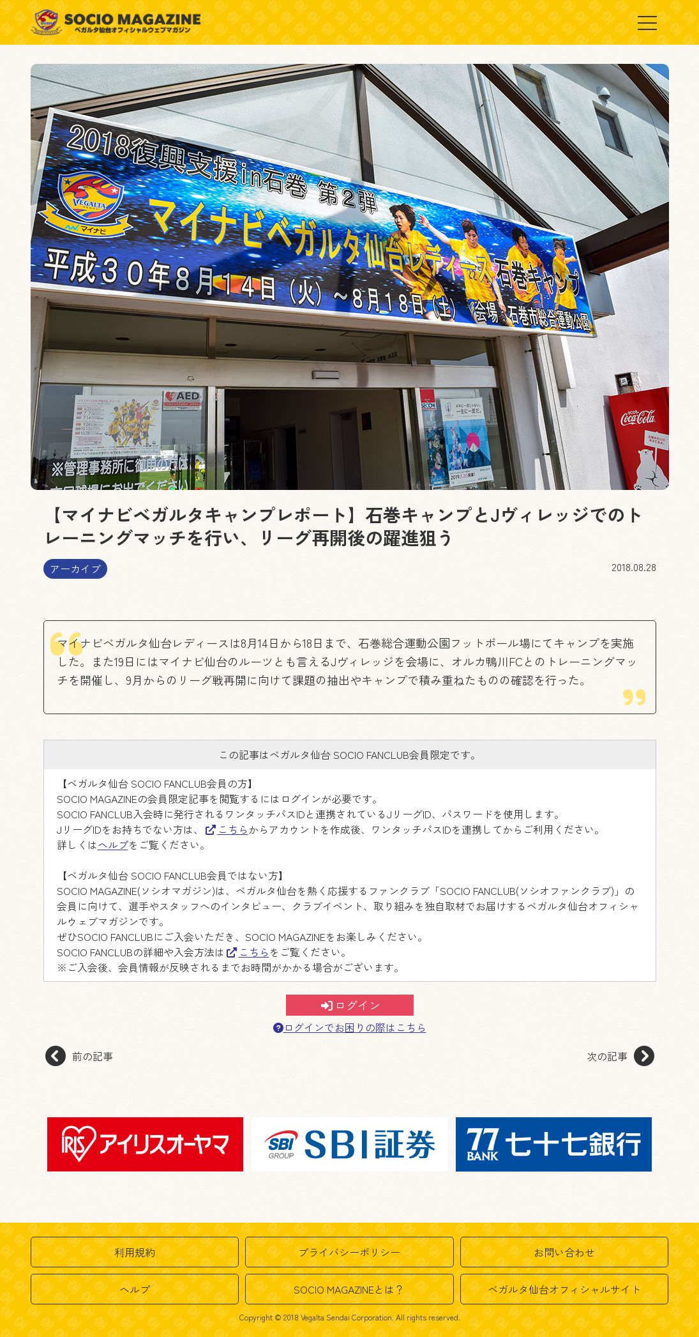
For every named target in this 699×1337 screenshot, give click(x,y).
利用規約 (134, 1252)
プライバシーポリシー (349, 1252)
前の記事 (79, 1056)
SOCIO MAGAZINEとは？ (349, 1289)
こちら (227, 829)
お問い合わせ (564, 1252)
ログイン (350, 1005)
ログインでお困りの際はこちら (349, 1027)
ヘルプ (113, 844)
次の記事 (620, 1056)
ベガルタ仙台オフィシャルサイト (564, 1289)
